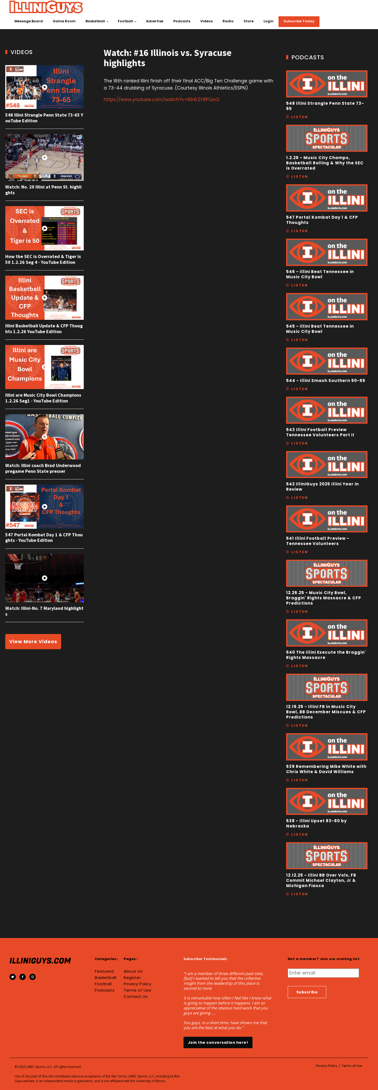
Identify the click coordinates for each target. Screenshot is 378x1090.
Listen (299, 116)
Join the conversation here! (218, 1042)
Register (132, 977)
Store (249, 21)
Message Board (28, 21)
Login (269, 21)
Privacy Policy (137, 984)
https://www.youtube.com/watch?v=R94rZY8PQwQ (161, 99)
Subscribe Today (299, 21)
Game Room (64, 21)
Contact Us (136, 996)
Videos (206, 21)
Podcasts (181, 21)
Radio (228, 21)
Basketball (95, 21)
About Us (133, 971)
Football (125, 21)
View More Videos (33, 641)
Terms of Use (137, 990)
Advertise (154, 21)
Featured (104, 971)
